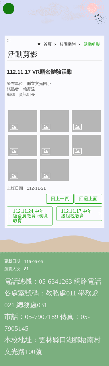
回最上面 (88, 198)
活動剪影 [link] (92, 44)
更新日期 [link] (12, 261)
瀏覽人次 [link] (12, 268)
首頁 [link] (48, 44)
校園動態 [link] (68, 44)
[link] (22, 121)
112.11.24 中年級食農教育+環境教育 (30, 216)
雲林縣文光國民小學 (54, 16)
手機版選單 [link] (8, 8)
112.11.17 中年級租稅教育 (76, 213)
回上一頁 (60, 198)
